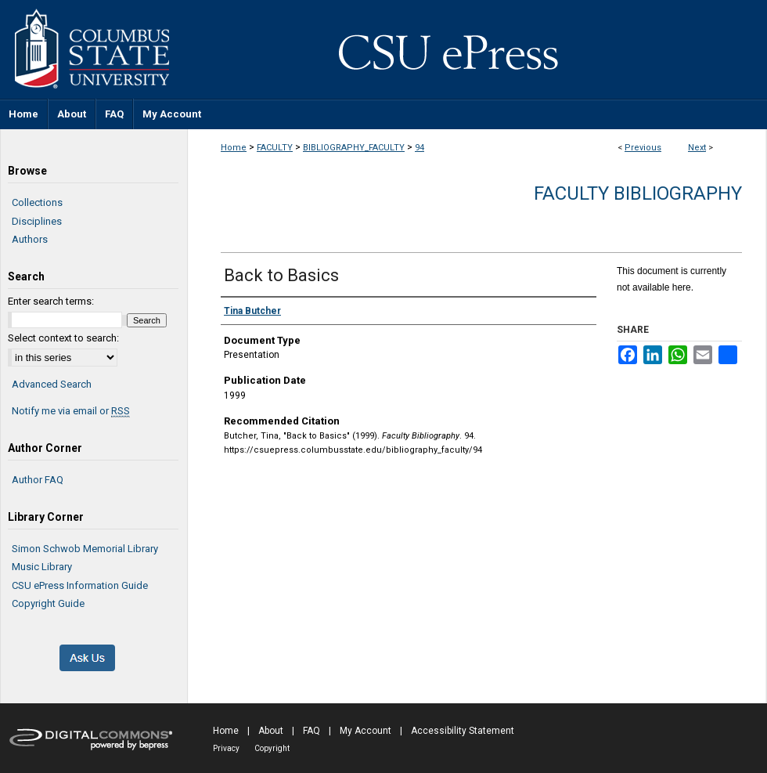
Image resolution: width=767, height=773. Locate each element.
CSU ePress (477, 49)
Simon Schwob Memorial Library (85, 548)
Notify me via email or (71, 411)
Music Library (42, 567)
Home (234, 148)
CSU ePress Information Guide (80, 585)
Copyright (272, 748)
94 (419, 148)
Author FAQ (37, 480)
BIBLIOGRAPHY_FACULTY (354, 148)
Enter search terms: (51, 301)
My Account (365, 730)
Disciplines (37, 221)
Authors (30, 239)
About (270, 730)
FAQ (311, 730)
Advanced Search (52, 384)
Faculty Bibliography (638, 193)
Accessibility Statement (462, 730)
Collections (37, 202)
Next (697, 148)
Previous (643, 148)
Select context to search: (63, 338)
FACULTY (275, 148)
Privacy (226, 748)
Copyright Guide (48, 603)
